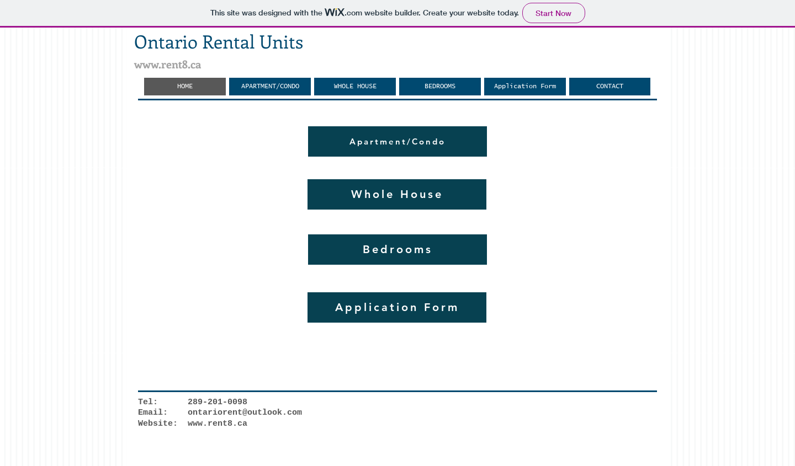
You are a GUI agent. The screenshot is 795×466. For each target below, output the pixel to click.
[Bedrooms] (397, 249)
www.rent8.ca (168, 63)
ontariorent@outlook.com (245, 412)
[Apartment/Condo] (397, 141)
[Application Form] (397, 307)
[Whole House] (397, 194)
